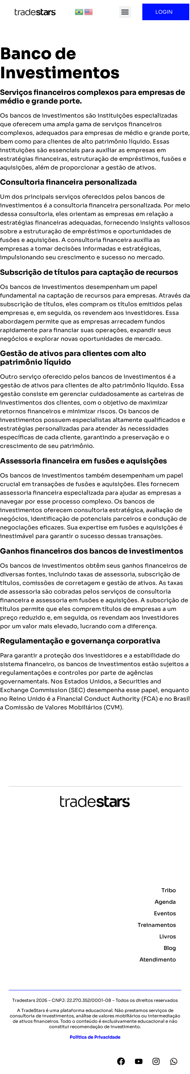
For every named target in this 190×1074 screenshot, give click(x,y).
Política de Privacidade (95, 1037)
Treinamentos (157, 924)
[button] (125, 12)
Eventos (165, 913)
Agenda (165, 901)
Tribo (168, 890)
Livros (167, 936)
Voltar (13, 743)
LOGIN (165, 12)
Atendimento (157, 959)
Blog (170, 948)
